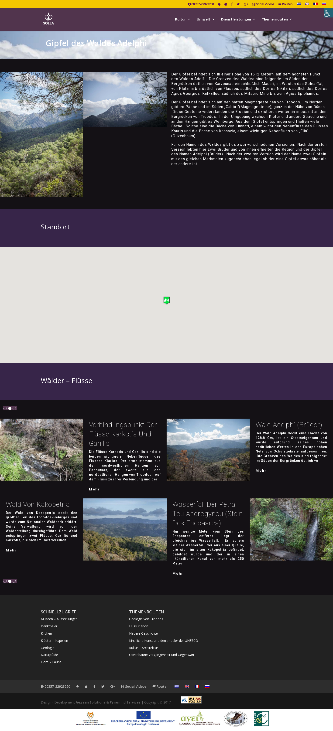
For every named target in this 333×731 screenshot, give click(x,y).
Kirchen (46, 633)
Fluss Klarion (138, 626)
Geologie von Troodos (146, 619)
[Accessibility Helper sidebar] (328, 12)
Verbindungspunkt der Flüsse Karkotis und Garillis (123, 434)
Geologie (47, 648)
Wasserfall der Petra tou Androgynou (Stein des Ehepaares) (207, 513)
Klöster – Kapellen (54, 640)
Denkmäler (49, 626)
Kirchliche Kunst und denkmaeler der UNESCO (163, 640)
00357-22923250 (201, 4)
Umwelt (203, 19)
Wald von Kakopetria (38, 504)
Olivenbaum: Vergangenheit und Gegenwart (161, 655)
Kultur (180, 19)
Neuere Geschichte (143, 633)
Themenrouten (275, 19)
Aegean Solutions (90, 702)
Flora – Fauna (51, 662)
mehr (94, 489)
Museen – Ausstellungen (59, 619)
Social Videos (263, 4)
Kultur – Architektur (143, 648)
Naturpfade (49, 655)
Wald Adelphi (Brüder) (289, 425)
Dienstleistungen (236, 19)
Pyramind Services (125, 702)
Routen (285, 4)
